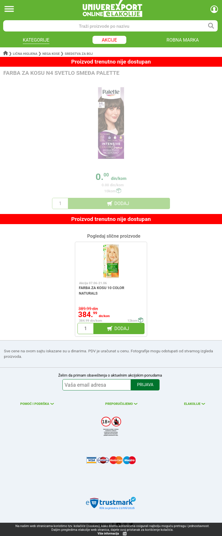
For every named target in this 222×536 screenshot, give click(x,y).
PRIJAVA (145, 384)
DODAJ (121, 203)
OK (124, 534)
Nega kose (51, 54)
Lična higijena (25, 54)
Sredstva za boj (79, 54)
